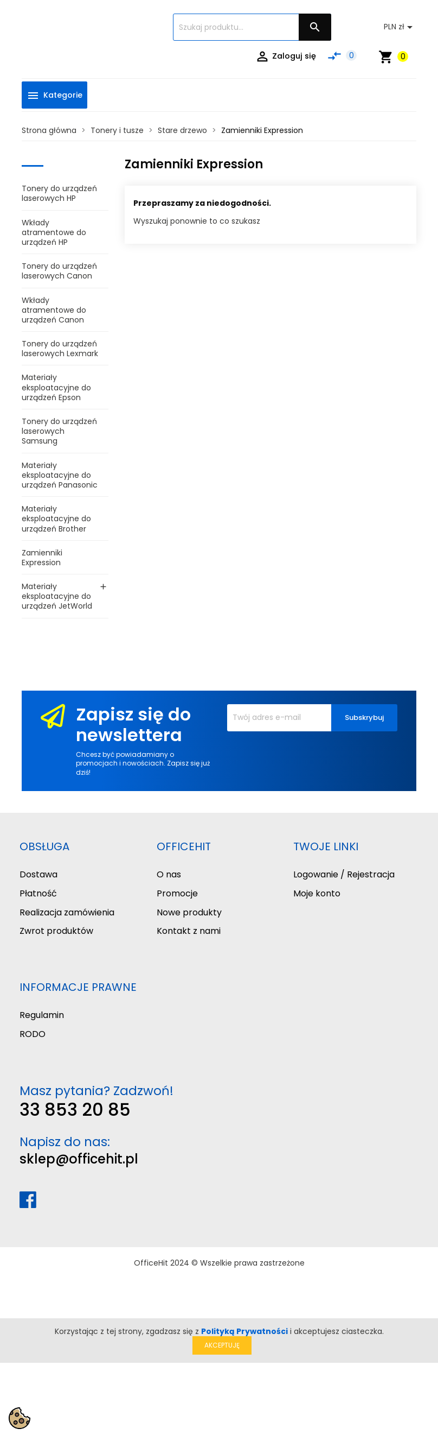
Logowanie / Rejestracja (344, 874)
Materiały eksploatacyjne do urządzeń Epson (56, 387)
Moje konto (316, 893)
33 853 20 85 (75, 1109)
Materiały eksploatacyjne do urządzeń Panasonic (60, 475)
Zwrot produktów (56, 931)
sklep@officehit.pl (79, 1159)
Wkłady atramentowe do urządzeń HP (54, 232)
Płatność (38, 893)
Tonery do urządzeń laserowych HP (59, 193)
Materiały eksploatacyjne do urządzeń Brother (56, 518)
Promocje (177, 893)
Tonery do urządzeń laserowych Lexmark (60, 348)
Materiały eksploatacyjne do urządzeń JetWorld (57, 596)
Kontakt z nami (189, 931)
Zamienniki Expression (42, 557)
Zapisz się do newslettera (133, 724)
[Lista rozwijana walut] (400, 27)
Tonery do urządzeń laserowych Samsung (59, 431)
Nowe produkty (189, 912)
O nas (169, 874)
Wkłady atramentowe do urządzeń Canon (54, 310)
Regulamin (42, 1015)
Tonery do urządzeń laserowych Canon (59, 271)
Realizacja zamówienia (67, 912)
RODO (33, 1034)
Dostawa (38, 874)
